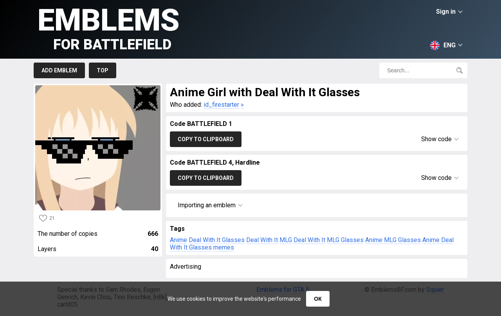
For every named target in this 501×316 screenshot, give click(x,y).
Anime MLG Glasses (393, 240)
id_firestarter (221, 104)
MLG (285, 240)
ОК (317, 299)
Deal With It (262, 240)
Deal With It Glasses (217, 240)
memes (223, 247)
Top (102, 70)
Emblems (109, 27)
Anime (178, 240)
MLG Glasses (345, 240)
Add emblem (59, 70)
